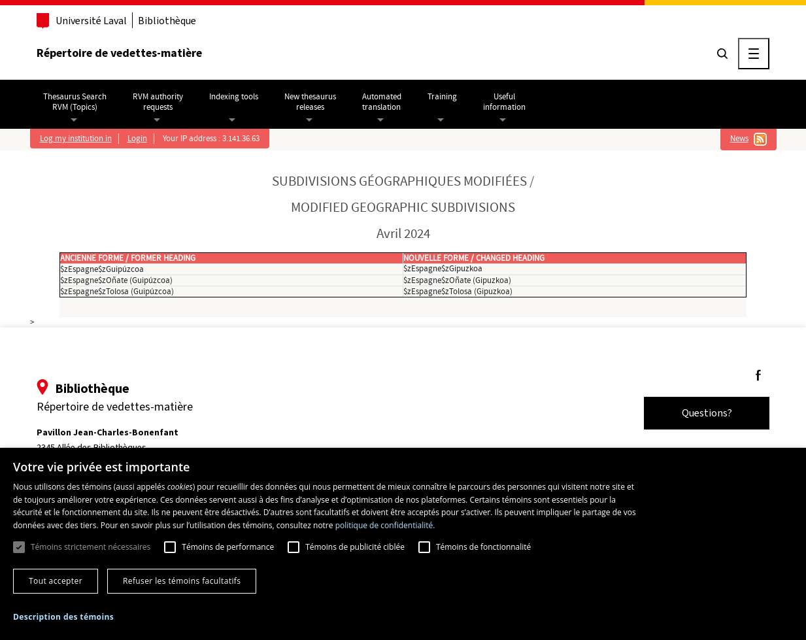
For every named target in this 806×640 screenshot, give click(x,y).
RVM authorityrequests (158, 102)
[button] (63, 617)
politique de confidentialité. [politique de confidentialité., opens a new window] (385, 525)
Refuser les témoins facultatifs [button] (182, 580)
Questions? (707, 413)
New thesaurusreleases (310, 102)
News (739, 138)
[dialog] (403, 544)
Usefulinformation (504, 102)
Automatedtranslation (381, 102)
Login (137, 138)
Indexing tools (233, 97)
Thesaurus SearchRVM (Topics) (75, 102)
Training (442, 97)
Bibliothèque (167, 20)
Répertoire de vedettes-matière (119, 53)
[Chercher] (722, 53)
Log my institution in (76, 138)
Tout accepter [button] (55, 580)
